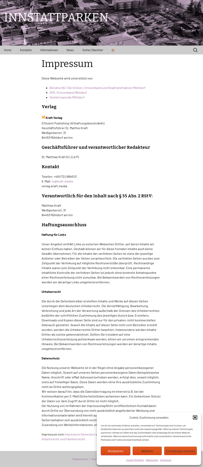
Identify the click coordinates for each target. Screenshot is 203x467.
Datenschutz (152, 459)
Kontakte (26, 50)
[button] (195, 417)
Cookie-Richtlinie (135, 459)
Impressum (165, 459)
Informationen (49, 50)
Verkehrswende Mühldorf (67, 97)
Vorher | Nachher (92, 50)
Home (7, 50)
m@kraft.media (62, 181)
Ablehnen (147, 451)
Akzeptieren (115, 451)
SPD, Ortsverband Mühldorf (68, 92)
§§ (113, 50)
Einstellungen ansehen (180, 451)
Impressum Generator (79, 434)
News (70, 50)
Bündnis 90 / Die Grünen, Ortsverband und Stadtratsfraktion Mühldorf (98, 88)
